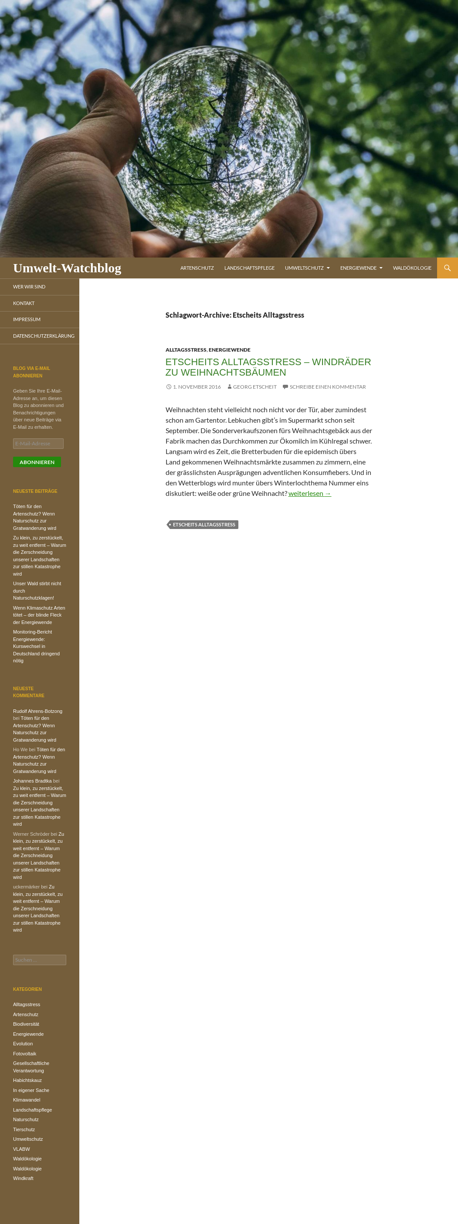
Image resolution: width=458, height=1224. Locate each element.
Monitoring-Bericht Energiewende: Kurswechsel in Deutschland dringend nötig (36, 646)
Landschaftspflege (249, 268)
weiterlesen (310, 493)
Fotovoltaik (24, 1053)
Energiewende (358, 268)
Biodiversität (26, 1024)
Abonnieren (37, 462)
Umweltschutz (304, 268)
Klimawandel (26, 1099)
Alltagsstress (186, 349)
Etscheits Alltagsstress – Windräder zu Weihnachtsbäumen (268, 367)
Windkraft (23, 1178)
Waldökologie (412, 268)
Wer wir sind (29, 286)
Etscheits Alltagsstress (204, 524)
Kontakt (23, 303)
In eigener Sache (31, 1090)
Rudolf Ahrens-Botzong (37, 711)
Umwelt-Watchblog (67, 268)
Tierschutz (24, 1129)
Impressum (27, 319)
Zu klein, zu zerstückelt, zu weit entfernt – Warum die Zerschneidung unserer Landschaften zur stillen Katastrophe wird (38, 855)
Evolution (23, 1043)
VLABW (21, 1149)
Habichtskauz (27, 1080)
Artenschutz (197, 268)
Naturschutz (26, 1119)
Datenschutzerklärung (44, 336)
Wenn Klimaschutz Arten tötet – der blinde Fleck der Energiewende (39, 615)
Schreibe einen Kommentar (328, 386)
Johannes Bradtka (32, 780)
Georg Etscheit (255, 386)
